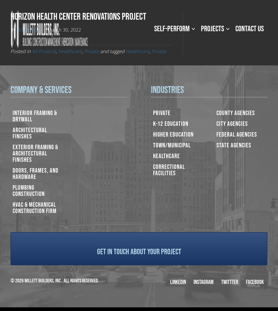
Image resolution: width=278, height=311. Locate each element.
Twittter (229, 282)
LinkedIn (178, 282)
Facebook (255, 282)
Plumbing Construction (29, 191)
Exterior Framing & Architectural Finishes (35, 153)
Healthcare (166, 156)
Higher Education (173, 134)
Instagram (204, 282)
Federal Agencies (236, 134)
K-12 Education (170, 124)
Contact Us (249, 29)
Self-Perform (172, 29)
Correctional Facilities (169, 170)
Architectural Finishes (30, 133)
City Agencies (232, 124)
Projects (212, 29)
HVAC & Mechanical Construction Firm (35, 208)
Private (161, 113)
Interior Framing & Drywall (35, 116)
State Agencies (233, 145)
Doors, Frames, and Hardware (35, 174)
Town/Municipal (172, 145)
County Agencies (235, 113)
